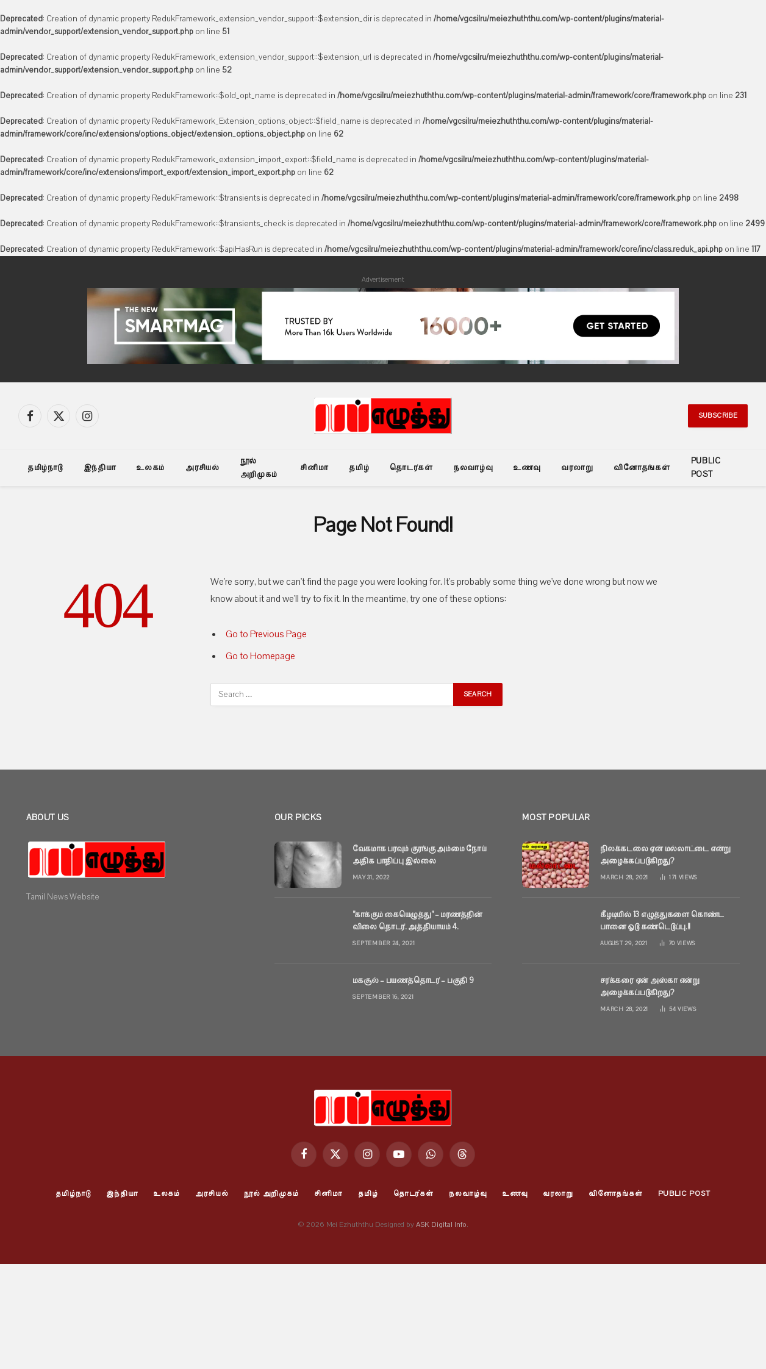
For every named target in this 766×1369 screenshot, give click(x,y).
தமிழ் (359, 467)
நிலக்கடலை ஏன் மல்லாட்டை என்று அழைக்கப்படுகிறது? (665, 855)
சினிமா (314, 467)
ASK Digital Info (441, 1224)
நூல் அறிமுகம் (259, 468)
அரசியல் (202, 467)
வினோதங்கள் (642, 467)
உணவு (527, 467)
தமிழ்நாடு (45, 467)
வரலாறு (577, 467)
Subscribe (717, 415)
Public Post (706, 468)
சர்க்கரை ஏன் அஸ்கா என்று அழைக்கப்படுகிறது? (650, 986)
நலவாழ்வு (473, 467)
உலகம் (151, 467)
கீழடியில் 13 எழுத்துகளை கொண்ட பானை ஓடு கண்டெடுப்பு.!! (662, 920)
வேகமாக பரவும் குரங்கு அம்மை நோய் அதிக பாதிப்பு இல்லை (420, 855)
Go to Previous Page (266, 634)
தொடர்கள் (411, 467)
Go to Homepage (260, 656)
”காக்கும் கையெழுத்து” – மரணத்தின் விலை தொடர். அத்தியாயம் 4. (417, 920)
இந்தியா (100, 467)
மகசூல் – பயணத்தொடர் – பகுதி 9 (413, 980)
